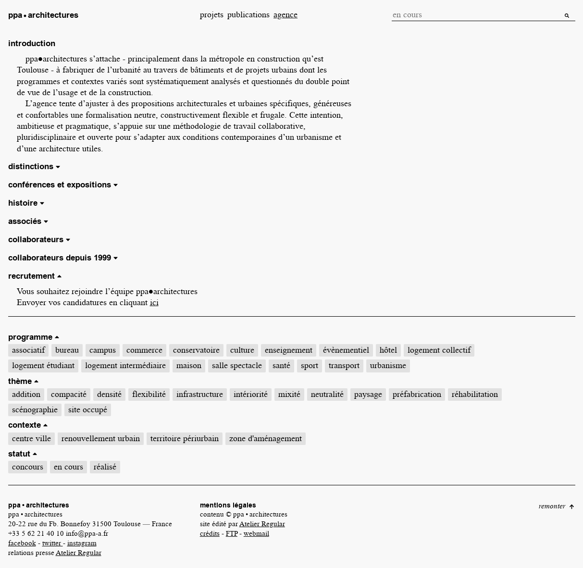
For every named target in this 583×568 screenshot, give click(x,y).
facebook (22, 543)
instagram (82, 543)
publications (248, 14)
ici (154, 302)
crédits (210, 533)
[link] (43, 16)
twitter (52, 543)
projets (211, 14)
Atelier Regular (78, 552)
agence (285, 14)
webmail (256, 533)
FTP (231, 533)
